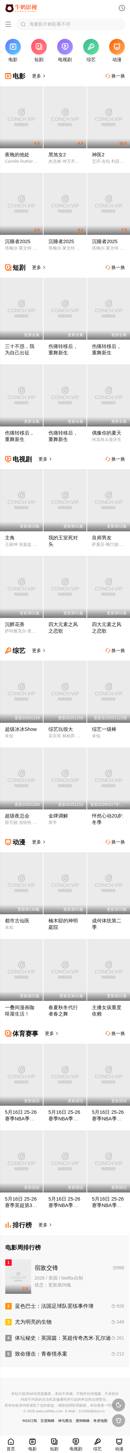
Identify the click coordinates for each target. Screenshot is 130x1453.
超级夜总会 (17, 816)
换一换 (115, 76)
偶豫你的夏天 (106, 433)
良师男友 (102, 537)
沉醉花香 (15, 624)
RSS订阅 (30, 1421)
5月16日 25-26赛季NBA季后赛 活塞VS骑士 (21, 1118)
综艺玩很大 (60, 729)
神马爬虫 (65, 1421)
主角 (10, 537)
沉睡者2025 (17, 241)
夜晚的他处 (17, 154)
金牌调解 (58, 816)
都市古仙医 (17, 920)
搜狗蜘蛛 (83, 1421)
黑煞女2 (57, 154)
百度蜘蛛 (47, 1421)
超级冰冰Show (21, 729)
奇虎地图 (100, 1421)
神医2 (98, 154)
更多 (39, 76)
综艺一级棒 (104, 729)
